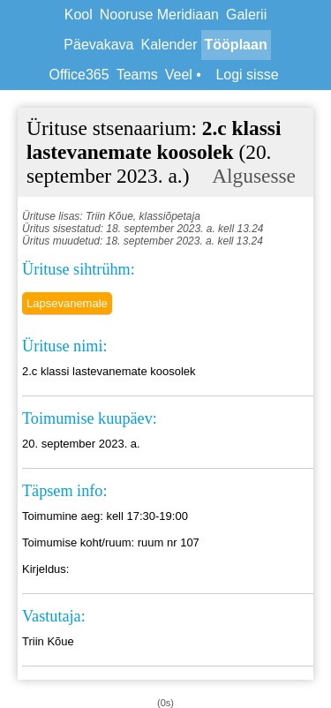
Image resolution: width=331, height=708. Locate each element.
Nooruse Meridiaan (159, 14)
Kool (78, 14)
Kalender (169, 44)
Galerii (246, 14)
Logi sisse (246, 74)
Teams (137, 74)
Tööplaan (236, 44)
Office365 (79, 74)
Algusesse (254, 175)
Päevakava (98, 44)
